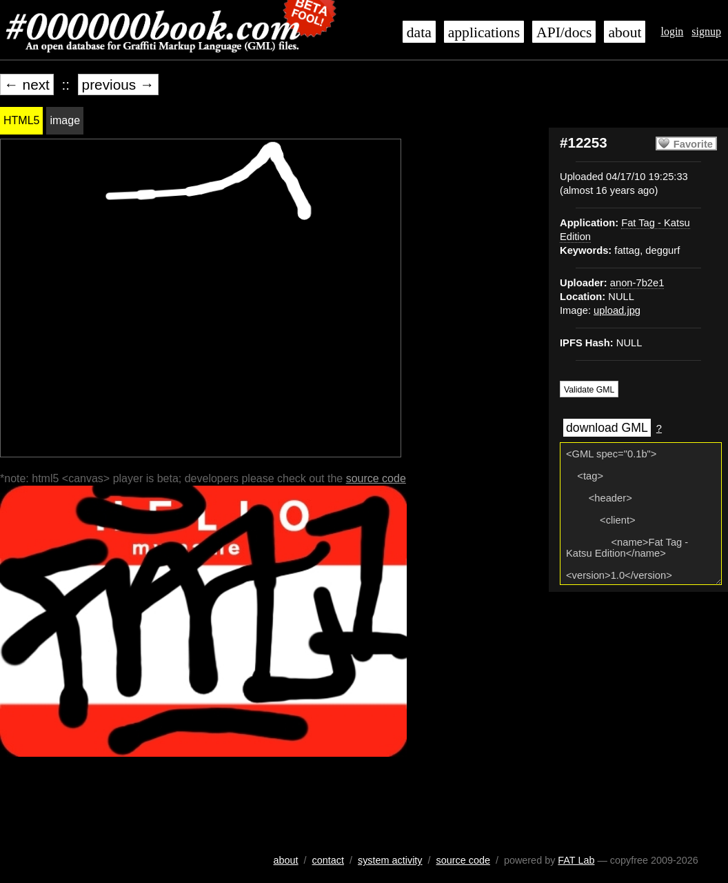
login (671, 31)
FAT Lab (576, 860)
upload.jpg (617, 310)
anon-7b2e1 (637, 282)
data (419, 32)
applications (484, 32)
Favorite (693, 144)
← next (27, 84)
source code (376, 478)
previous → (118, 84)
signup (706, 31)
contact (328, 860)
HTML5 (21, 120)
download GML (607, 428)
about (624, 32)
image (65, 120)
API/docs (564, 32)
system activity (390, 860)
